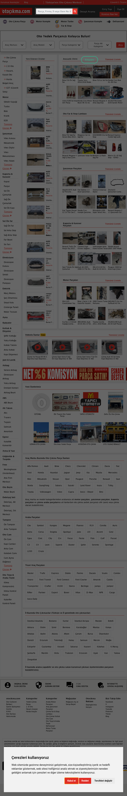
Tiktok (108, 714)
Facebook (109, 702)
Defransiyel (50, 726)
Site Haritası (11, 714)
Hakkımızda (11, 716)
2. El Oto (29, 707)
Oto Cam (49, 719)
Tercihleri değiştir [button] (103, 780)
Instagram (109, 707)
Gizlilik (9, 709)
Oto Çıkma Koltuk (53, 716)
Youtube (109, 709)
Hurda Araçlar (31, 711)
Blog (107, 716)
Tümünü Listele (113, 280)
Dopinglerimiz (91, 705)
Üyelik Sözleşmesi (13, 707)
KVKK (8, 711)
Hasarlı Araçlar (32, 709)
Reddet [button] (85, 780)
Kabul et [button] (71, 780)
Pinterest (109, 711)
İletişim (89, 707)
